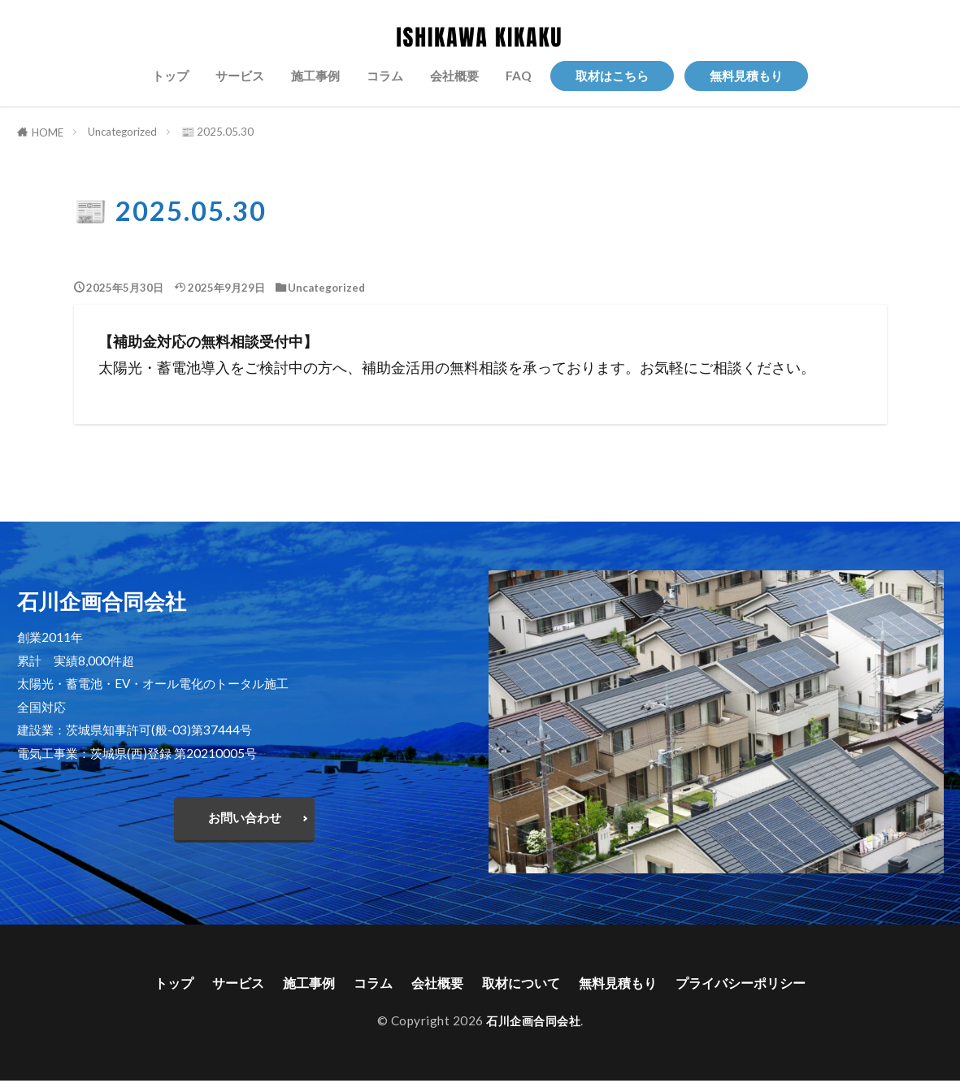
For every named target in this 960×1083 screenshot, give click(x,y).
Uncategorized (122, 131)
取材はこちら (612, 75)
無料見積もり (746, 75)
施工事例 (315, 75)
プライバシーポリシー (765, 983)
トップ (170, 75)
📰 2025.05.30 (217, 131)
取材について (523, 983)
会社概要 (454, 75)
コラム (385, 75)
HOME (47, 132)
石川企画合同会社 (533, 1023)
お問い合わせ (244, 817)
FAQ (519, 75)
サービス (239, 75)
